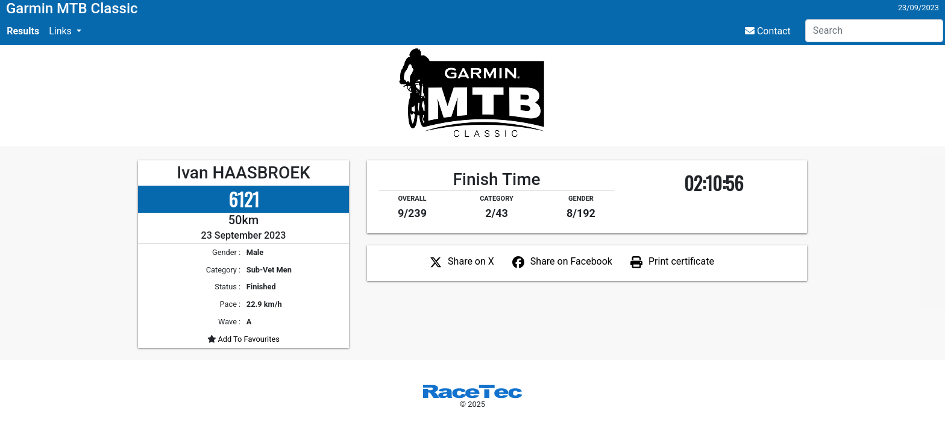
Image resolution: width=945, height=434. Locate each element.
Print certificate (681, 261)
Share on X (471, 261)
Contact (768, 31)
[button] (65, 31)
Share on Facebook (571, 261)
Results (23, 31)
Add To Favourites (248, 339)
